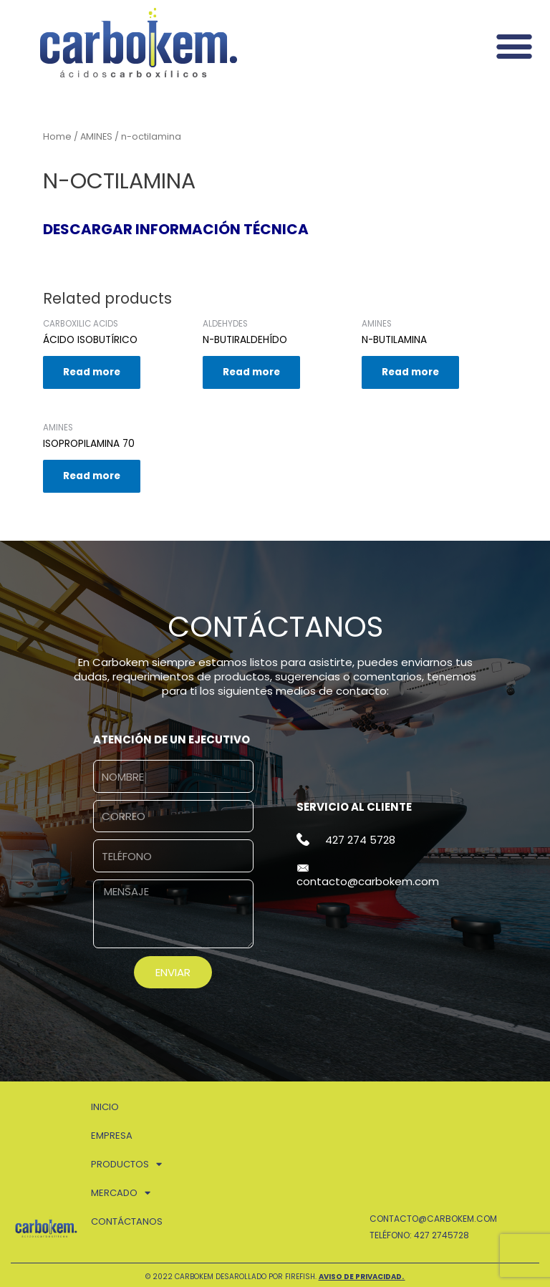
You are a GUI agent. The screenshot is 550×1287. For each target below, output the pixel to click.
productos (126, 1164)
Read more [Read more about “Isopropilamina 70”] (91, 476)
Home (57, 136)
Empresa (111, 1135)
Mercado (120, 1193)
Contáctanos (127, 1221)
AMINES (96, 136)
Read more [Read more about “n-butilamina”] (410, 372)
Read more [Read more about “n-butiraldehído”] (251, 372)
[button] (514, 45)
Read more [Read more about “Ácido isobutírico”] (91, 372)
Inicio (105, 1107)
